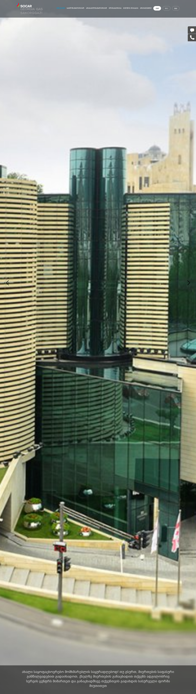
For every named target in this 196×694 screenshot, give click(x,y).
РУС (166, 9)
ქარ (157, 9)
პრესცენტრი (146, 8)
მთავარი (61, 8)
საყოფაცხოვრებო (75, 8)
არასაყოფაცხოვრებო (96, 8)
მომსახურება (115, 8)
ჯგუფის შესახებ (130, 8)
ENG (175, 9)
